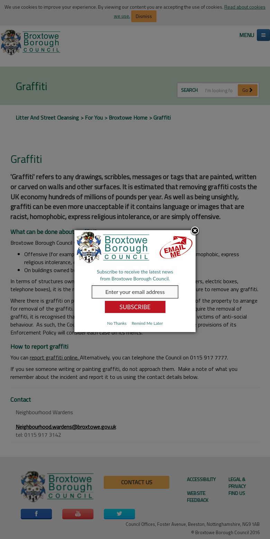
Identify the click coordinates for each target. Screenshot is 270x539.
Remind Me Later (147, 323)
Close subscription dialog (195, 231)
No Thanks (116, 323)
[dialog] (135, 281)
